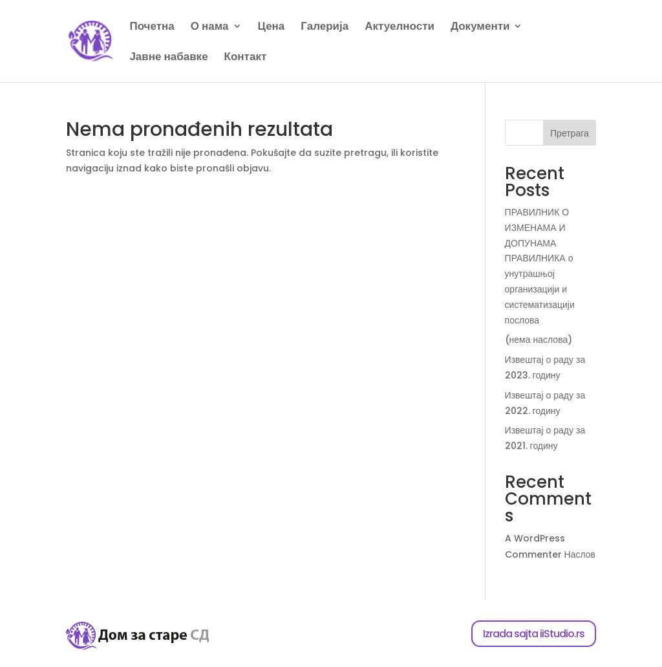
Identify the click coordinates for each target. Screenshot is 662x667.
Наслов (579, 554)
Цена (271, 27)
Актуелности (399, 27)
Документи (480, 27)
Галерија (324, 27)
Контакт (245, 58)
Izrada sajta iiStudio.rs (533, 633)
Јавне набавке (168, 58)
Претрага (569, 133)
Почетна (151, 27)
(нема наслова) (539, 339)
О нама (210, 27)
